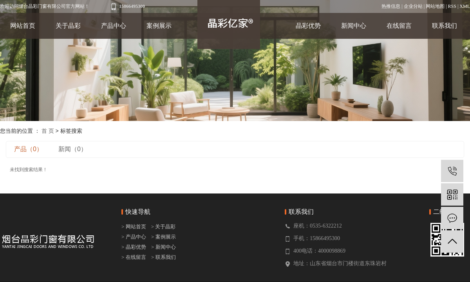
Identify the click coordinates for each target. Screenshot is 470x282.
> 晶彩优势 (133, 247)
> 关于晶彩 (163, 227)
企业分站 (413, 6)
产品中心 (113, 25)
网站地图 (435, 6)
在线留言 (399, 25)
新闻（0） (72, 149)
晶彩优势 (308, 25)
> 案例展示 (163, 237)
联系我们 (444, 25)
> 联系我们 (163, 257)
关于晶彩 (68, 25)
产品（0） (28, 149)
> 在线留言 (133, 257)
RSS (452, 6)
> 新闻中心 (163, 247)
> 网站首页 (134, 227)
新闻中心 (353, 25)
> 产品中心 (133, 237)
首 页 (48, 131)
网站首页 (22, 25)
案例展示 (159, 25)
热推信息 (390, 6)
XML (464, 6)
